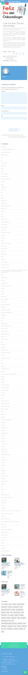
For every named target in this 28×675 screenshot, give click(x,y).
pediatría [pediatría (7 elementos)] (20, 618)
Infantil (2, 361)
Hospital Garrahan (5, 353)
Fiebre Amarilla (4, 324)
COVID (2, 252)
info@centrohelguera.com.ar (7, 657)
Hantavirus (3, 340)
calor (2, 209)
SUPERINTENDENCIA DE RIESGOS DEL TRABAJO (10, 517)
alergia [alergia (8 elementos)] (6, 599)
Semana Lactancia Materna (7, 509)
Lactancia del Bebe (5, 380)
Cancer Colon (4, 214)
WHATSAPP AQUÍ (4, 666)
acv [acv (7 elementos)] (2, 599)
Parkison (3, 458)
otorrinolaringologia (6, 450)
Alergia (2, 163)
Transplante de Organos (6, 525)
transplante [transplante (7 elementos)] (10, 624)
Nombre (3, 101)
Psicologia (3, 474)
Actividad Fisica (4, 150)
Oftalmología (4, 439)
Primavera (3, 468)
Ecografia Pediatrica (5, 300)
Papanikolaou (4, 455)
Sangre (2, 501)
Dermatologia (4, 273)
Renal (2, 487)
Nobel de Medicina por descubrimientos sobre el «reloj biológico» (20, 559)
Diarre (2, 286)
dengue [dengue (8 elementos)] (13, 605)
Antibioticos (3, 182)
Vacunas (3, 535)
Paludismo (3, 452)
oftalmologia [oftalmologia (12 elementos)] (4, 616)
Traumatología (4, 527)
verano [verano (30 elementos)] (20, 624)
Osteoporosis (4, 447)
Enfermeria (3, 310)
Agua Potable (4, 158)
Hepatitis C (3, 343)
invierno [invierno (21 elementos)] (16, 610)
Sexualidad (3, 511)
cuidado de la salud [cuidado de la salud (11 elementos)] (5, 605)
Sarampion (3, 503)
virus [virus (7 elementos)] (2, 627)
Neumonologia (4, 423)
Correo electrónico (5, 106)
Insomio (2, 367)
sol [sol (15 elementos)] (5, 624)
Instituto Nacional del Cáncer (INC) (8, 369)
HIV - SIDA (3, 351)
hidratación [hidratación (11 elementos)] (4, 610)
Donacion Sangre (5, 294)
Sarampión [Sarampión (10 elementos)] (24, 621)
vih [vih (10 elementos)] (24, 624)
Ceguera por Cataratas (6, 228)
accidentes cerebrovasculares (8, 145)
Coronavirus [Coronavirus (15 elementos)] (16, 602)
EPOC (2, 316)
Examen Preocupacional (6, 321)
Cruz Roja (3, 255)
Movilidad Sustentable (6, 415)
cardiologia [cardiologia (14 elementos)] (4, 602)
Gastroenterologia (5, 329)
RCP (1, 482)
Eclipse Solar (4, 297)
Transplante (4, 522)
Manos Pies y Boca (5, 396)
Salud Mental (4, 495)
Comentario (3, 87)
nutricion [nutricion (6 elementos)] (23, 613)
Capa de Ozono (4, 222)
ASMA (2, 190)
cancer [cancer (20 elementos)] (14, 599)
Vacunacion (3, 533)
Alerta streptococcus (6, 174)
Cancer (2, 212)
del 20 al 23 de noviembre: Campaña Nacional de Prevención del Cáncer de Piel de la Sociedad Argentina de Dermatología (14, 267)
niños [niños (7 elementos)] (18, 613)
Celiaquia (3, 230)
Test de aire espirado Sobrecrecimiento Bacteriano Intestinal (6, 559)
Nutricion (3, 431)
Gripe (2, 337)
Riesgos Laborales (5, 490)
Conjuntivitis (4, 244)
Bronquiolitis (4, 196)
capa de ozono (4, 220)
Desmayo (3, 276)
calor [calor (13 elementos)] (10, 599)
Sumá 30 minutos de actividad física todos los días (12, 130)
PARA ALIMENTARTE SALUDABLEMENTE (17, 132)
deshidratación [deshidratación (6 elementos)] (19, 605)
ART (1, 188)
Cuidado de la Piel (5, 260)
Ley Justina (3, 388)
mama (2, 393)
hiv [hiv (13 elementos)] (8, 610)
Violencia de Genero (5, 546)
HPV (2, 356)
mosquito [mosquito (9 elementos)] (3, 613)
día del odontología (11, 56)
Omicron (3, 442)
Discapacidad (4, 292)
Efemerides (3, 302)
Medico (2, 407)
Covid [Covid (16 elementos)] (21, 602)
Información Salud (5, 364)
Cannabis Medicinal (5, 217)
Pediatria (3, 460)
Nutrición (3, 434)
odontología (9, 58)
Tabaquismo (3, 519)
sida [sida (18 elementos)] (2, 624)
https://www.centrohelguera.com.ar (8, 659)
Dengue (2, 270)
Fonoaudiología (4, 326)
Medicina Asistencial (5, 399)
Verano (2, 538)
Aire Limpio (3, 161)
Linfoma (2, 391)
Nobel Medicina (4, 428)
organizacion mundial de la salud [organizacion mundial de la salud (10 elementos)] (9, 618)
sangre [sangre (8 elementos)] (18, 621)
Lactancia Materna (5, 383)
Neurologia (3, 426)
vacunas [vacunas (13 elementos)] (16, 624)
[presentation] (10, 118)
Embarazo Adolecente (6, 305)
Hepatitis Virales (4, 345)
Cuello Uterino (4, 257)
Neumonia (3, 420)
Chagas (2, 236)
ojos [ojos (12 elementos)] (10, 616)
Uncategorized (4, 530)
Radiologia (3, 479)
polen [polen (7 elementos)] (24, 618)
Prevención (3, 466)
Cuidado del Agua (5, 263)
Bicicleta (3, 193)
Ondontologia (12, 60)
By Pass (2, 206)
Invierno (3, 372)
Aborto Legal (4, 142)
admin (4, 51)
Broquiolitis (3, 204)
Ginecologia (3, 332)
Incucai (2, 359)
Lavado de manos (4, 385)
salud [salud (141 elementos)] (14, 621)
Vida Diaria (3, 543)
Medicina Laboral (5, 404)
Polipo (2, 463)
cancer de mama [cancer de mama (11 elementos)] (20, 599)
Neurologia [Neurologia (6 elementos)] (13, 613)
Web (2, 111)
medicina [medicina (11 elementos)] (21, 610)
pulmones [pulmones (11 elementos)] (10, 621)
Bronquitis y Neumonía (6, 201)
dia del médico (4, 278)
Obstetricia (3, 436)
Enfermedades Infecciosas (7, 308)
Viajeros (3, 541)
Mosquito (3, 412)
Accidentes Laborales (6, 147)
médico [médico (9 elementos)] (8, 613)
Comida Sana (3, 241)
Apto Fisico (3, 185)
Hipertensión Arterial (6, 348)
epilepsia (3, 313)
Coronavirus (4, 249)
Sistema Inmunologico (6, 514)
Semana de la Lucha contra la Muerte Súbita (10, 506)
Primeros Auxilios (5, 471)
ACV (2, 153)
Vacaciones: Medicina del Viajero (9, 567)
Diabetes (3, 284)
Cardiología (3, 225)
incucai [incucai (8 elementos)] (11, 610)
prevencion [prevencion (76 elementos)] (3, 621)
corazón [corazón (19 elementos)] (10, 602)
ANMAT (2, 180)
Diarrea (2, 289)
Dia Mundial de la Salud (6, 281)
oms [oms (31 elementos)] (13, 616)
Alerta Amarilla (4, 169)
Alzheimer (3, 177)
